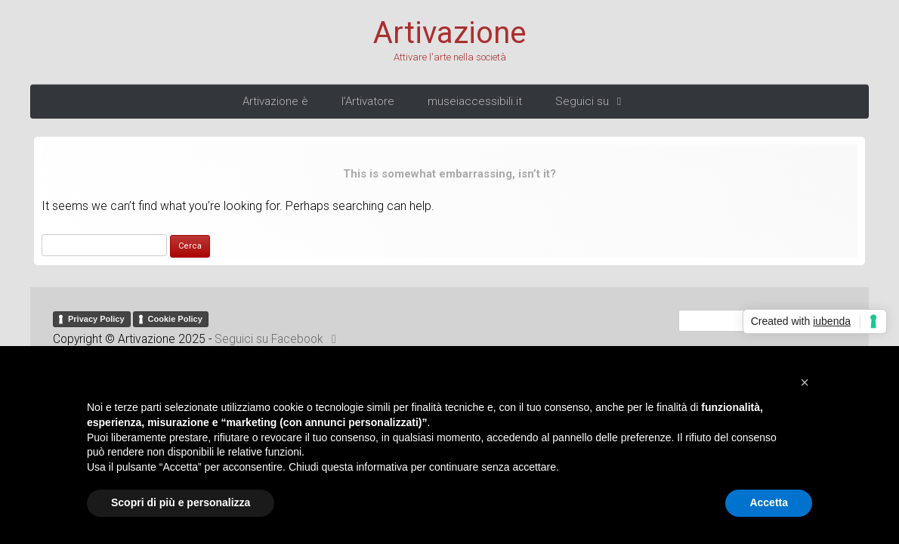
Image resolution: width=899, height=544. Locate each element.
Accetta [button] (768, 502)
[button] (804, 382)
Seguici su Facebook (278, 339)
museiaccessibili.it (475, 101)
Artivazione (449, 33)
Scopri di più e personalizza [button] (180, 502)
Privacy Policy (96, 318)
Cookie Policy (175, 318)
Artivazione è (275, 101)
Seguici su (590, 101)
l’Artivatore (367, 101)
